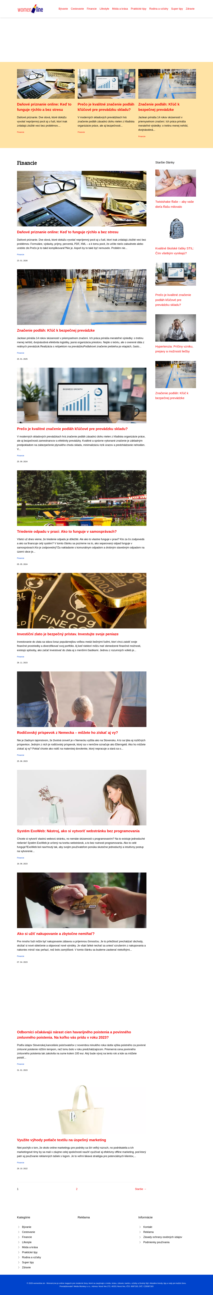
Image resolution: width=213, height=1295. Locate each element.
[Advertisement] (106, 39)
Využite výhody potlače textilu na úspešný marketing (61, 1140)
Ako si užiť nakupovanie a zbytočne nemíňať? (56, 934)
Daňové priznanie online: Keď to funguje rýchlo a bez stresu (67, 232)
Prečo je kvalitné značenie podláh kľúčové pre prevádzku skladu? (72, 429)
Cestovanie (77, 8)
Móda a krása (120, 8)
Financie (92, 8)
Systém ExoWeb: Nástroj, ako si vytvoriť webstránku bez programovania (78, 831)
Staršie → (140, 1189)
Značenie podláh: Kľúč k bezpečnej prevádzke (56, 330)
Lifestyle (104, 8)
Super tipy (177, 8)
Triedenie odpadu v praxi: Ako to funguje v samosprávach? (67, 531)
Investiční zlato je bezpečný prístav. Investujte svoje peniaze (67, 634)
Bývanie (63, 8)
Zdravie (190, 8)
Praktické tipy (138, 8)
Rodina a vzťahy (158, 8)
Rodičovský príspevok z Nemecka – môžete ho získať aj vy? (67, 733)
